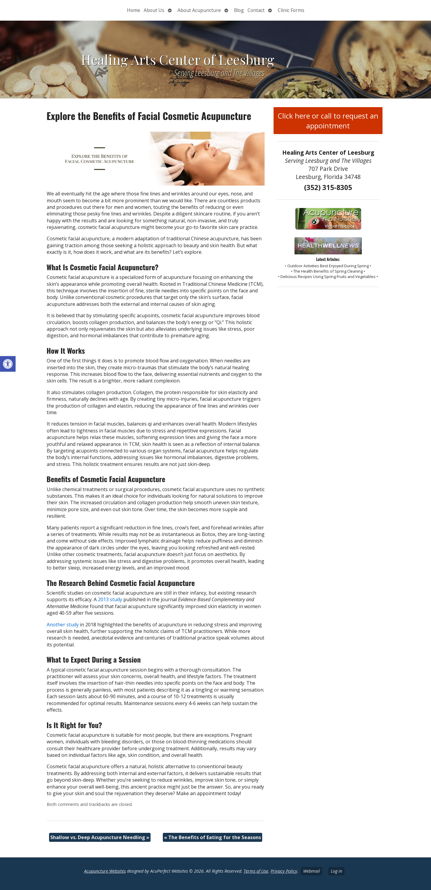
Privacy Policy (284, 871)
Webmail (311, 871)
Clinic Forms (291, 10)
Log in (336, 871)
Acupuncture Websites (105, 871)
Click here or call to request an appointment (328, 120)
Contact (256, 10)
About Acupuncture (199, 10)
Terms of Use (256, 871)
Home (133, 10)
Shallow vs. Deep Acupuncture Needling (99, 837)
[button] (8, 364)
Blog (239, 10)
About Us (154, 10)
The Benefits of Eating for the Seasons (212, 837)
